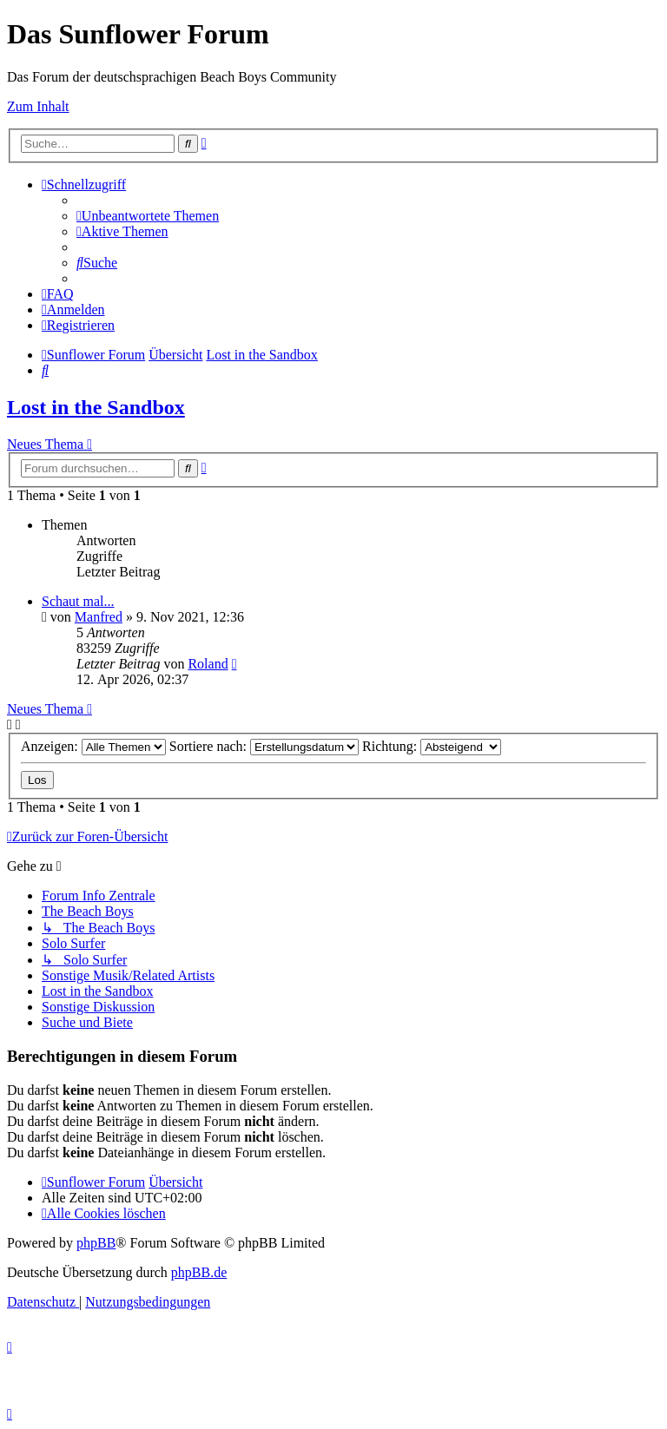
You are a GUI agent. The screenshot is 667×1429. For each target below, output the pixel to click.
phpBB (96, 1242)
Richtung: (431, 746)
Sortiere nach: (264, 746)
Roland (208, 663)
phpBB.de (199, 1272)
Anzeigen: (93, 746)
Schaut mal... (78, 601)
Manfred (98, 616)
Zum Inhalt (38, 106)
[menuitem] (147, 215)
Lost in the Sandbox (96, 407)
